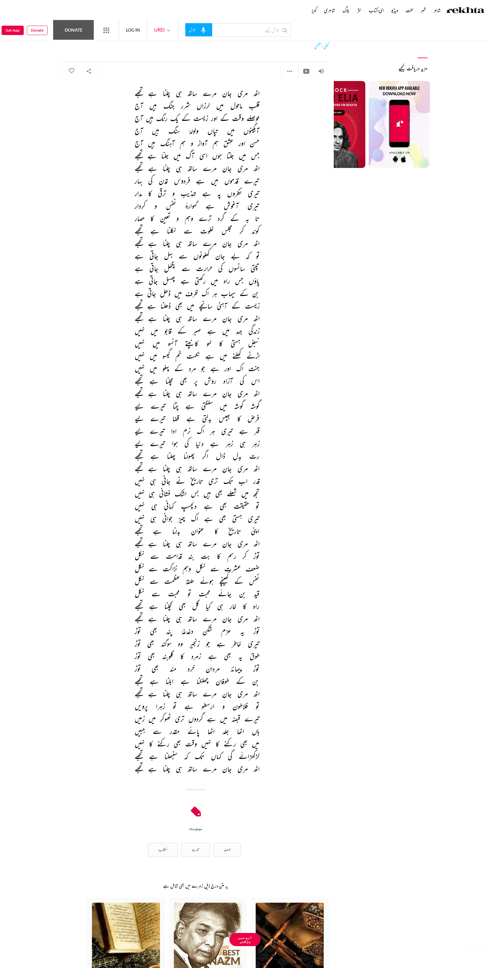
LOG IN (133, 30)
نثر (359, 10)
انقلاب (163, 849)
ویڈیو (394, 10)
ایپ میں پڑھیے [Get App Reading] (245, 939)
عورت (196, 849)
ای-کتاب (376, 10)
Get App (13, 30)
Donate (73, 30)
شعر (423, 10)
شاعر (437, 10)
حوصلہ (227, 849)
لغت (409, 10)
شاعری (329, 10)
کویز (314, 10)
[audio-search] (198, 29)
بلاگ (345, 10)
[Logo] (465, 11)
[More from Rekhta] (106, 30)
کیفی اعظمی (321, 46)
